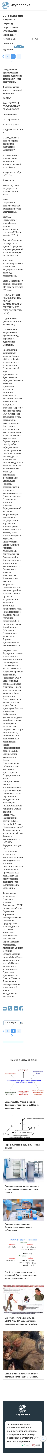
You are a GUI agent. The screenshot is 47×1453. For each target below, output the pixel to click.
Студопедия (16, 5)
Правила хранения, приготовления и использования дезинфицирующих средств (22, 1189)
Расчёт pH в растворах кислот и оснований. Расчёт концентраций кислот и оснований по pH (20, 1275)
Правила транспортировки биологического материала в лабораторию (18, 1227)
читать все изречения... (19, 1441)
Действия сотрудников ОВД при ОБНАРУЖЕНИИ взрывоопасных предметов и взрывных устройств (21, 1321)
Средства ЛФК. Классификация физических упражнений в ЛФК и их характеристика (22, 1105)
